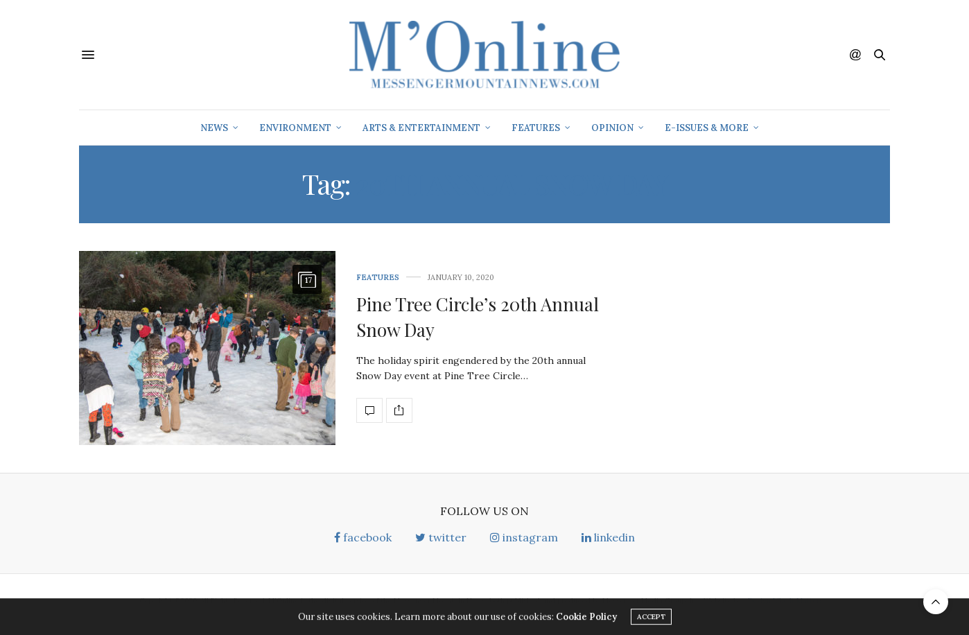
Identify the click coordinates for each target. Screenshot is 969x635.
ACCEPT (651, 618)
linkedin (608, 537)
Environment (295, 128)
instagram (524, 537)
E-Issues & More (707, 128)
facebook (363, 537)
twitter (440, 537)
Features (536, 128)
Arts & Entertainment (421, 128)
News (214, 128)
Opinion (612, 128)
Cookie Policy (586, 619)
